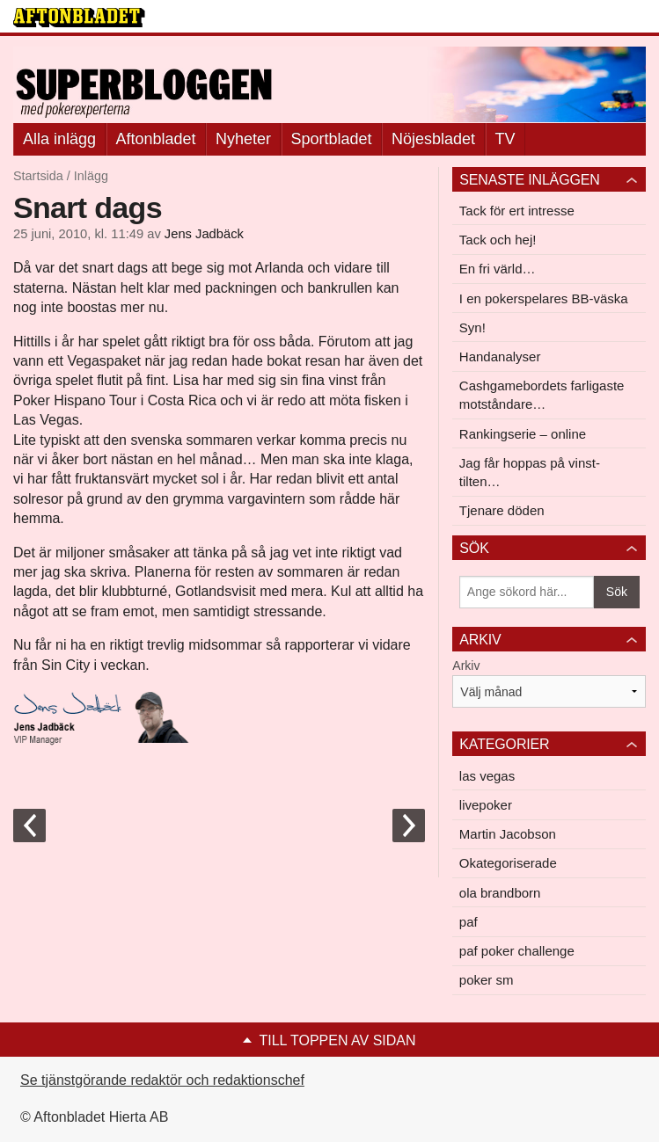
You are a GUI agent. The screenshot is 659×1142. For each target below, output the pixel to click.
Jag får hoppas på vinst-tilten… (529, 472)
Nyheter (243, 139)
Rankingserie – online (522, 433)
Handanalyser (500, 356)
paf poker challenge (517, 950)
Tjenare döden (502, 510)
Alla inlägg (59, 139)
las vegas (487, 775)
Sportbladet (331, 139)
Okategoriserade (508, 862)
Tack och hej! (498, 239)
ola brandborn (500, 892)
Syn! (472, 327)
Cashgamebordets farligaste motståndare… (542, 394)
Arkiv (466, 665)
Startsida (38, 176)
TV (505, 139)
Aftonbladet (156, 139)
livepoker (485, 804)
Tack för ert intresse (517, 210)
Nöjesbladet (433, 139)
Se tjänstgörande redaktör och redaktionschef (162, 1080)
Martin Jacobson (507, 833)
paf (468, 921)
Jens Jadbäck (204, 234)
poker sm (486, 979)
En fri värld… (497, 268)
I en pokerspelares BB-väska (543, 298)
